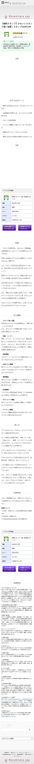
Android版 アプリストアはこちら (9, 227)
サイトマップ (17, 756)
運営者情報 (20, 754)
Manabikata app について (8, 754)
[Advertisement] (17, 77)
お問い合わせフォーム (8, 716)
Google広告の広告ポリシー (15, 699)
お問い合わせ (28, 754)
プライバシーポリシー (24, 752)
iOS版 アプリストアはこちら (24, 227)
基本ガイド (13, 752)
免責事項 (6, 752)
